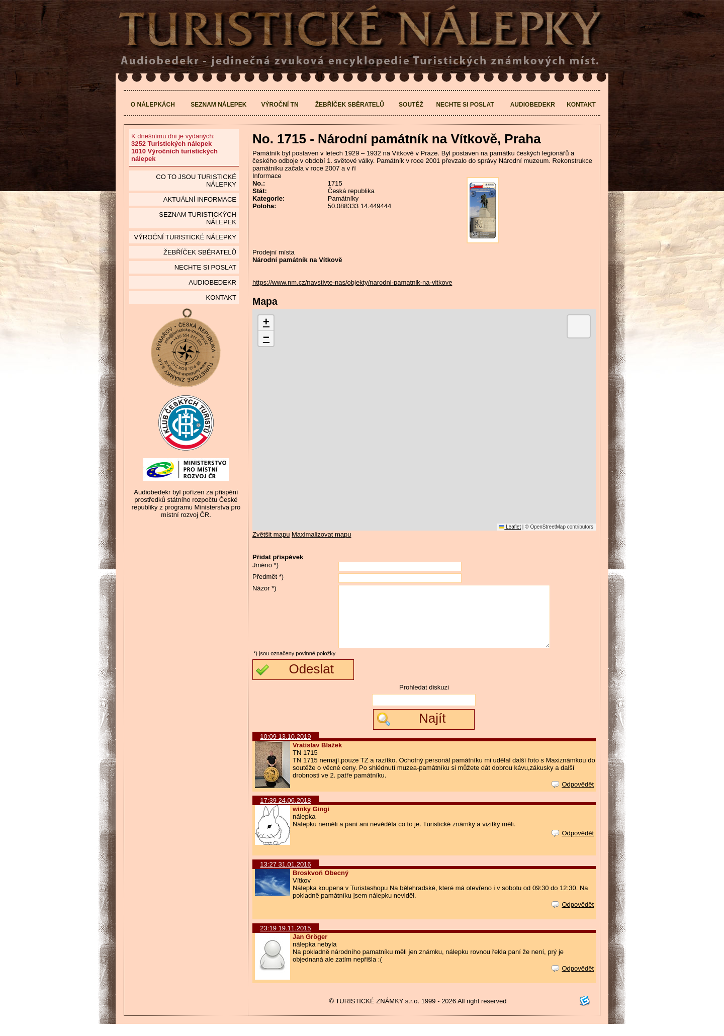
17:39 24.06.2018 (285, 812)
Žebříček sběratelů (349, 104)
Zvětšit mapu (271, 534)
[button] (266, 323)
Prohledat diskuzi (424, 699)
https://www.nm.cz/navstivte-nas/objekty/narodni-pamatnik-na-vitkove (352, 282)
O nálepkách (153, 104)
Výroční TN (280, 104)
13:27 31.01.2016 (285, 876)
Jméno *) (265, 565)
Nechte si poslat (465, 104)
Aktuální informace (199, 199)
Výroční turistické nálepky (185, 237)
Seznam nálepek (218, 104)
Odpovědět (573, 796)
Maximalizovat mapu (321, 534)
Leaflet (510, 527)
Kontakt (581, 104)
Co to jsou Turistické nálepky (196, 180)
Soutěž (411, 104)
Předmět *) (268, 576)
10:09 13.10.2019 (285, 748)
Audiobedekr (532, 104)
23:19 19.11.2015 (285, 940)
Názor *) (264, 588)
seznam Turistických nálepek (197, 218)
